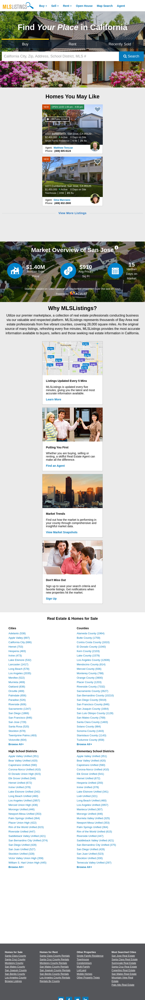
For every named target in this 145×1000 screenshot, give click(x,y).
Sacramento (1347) (19, 708)
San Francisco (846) (20, 717)
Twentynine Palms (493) (22, 735)
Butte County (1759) (88, 637)
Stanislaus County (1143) (91, 735)
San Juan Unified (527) (21, 849)
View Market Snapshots (62, 532)
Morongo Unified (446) (21, 809)
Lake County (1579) (88, 655)
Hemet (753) (15, 646)
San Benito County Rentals (54, 974)
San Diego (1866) (18, 713)
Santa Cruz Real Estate (124, 966)
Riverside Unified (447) (21, 831)
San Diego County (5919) (91, 699)
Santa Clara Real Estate (125, 959)
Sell (53, 5)
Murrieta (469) (16, 682)
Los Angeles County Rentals (55, 977)
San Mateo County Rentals (54, 966)
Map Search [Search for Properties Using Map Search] (105, 5)
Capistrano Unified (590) (22, 765)
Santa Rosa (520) (18, 726)
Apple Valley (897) (19, 637)
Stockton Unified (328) (21, 853)
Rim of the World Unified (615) (26, 827)
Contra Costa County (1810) (93, 642)
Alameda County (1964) (90, 633)
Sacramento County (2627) (92, 691)
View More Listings (72, 213)
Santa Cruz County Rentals (54, 959)
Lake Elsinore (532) (19, 659)
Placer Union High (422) (22, 822)
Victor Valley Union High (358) (25, 858)
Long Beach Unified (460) (23, 796)
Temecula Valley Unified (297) (94, 862)
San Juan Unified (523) (90, 853)
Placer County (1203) (89, 682)
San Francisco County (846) (93, 704)
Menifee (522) (16, 677)
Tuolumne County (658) (90, 739)
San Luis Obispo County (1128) (95, 713)
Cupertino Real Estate (123, 970)
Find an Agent (55, 465)
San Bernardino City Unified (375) (96, 844)
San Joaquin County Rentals (55, 970)
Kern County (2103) (88, 651)
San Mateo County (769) (91, 717)
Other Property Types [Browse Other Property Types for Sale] (88, 977)
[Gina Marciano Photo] (95, 197)
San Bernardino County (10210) (95, 695)
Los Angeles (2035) (19, 673)
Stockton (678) (17, 730)
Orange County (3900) (90, 677)
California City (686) (20, 642)
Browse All (16, 744)
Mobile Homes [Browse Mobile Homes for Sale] (84, 974)
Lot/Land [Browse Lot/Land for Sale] (81, 970)
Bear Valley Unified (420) (23, 760)
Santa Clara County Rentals (55, 955)
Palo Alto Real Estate (123, 984)
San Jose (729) (17, 722)
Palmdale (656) (17, 695)
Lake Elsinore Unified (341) (92, 791)
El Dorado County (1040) (91, 646)
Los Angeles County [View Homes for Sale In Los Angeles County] (15, 977)
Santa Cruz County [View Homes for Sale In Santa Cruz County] (15, 959)
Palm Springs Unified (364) (24, 818)
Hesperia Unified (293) (90, 782)
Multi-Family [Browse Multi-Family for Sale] (83, 966)
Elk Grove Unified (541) (90, 773)
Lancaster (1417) (18, 664)
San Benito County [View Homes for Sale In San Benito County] (15, 974)
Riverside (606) (17, 704)
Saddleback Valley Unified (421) (27, 836)
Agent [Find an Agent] (121, 5)
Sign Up (51, 598)
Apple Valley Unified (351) (23, 756)
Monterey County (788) (90, 673)
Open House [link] (84, 5)
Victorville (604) (17, 739)
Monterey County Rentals (53, 963)
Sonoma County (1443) (90, 730)
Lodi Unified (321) (87, 796)
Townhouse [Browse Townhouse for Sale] (83, 959)
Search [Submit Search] (131, 56)
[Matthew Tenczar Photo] (95, 144)
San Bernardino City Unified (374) (28, 840)
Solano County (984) (89, 726)
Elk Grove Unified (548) (22, 778)
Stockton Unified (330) (90, 858)
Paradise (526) (17, 699)
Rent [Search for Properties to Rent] (72, 44)
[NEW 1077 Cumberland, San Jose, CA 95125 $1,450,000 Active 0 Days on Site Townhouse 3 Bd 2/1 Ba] (72, 177)
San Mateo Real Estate (124, 974)
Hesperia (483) (17, 651)
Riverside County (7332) (91, 686)
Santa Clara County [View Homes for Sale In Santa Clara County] (15, 955)
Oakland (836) (16, 686)
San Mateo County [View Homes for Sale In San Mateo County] (15, 966)
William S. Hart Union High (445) (27, 862)
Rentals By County (50, 981)
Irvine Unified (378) (19, 787)
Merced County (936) (89, 668)
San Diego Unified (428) (22, 844)
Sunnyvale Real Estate (124, 963)
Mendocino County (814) (91, 664)
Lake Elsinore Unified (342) (24, 791)
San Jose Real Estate (123, 955)
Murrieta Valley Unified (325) (93, 818)
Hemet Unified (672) (20, 782)
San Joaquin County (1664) (93, 708)
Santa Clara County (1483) (92, 722)
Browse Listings (13, 981)
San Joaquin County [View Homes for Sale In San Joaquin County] (16, 970)
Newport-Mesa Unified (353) (24, 813)
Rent (66, 5)
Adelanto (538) (17, 633)
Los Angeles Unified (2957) (24, 800)
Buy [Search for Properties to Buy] (25, 44)
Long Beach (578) (18, 668)
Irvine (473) (15, 655)
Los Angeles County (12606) (93, 659)
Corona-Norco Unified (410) (24, 769)
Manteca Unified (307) (90, 809)
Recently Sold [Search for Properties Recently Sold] (120, 44)
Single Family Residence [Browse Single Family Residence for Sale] (90, 955)
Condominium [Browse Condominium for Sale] (84, 963)
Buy (41, 5)
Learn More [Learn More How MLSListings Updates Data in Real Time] (53, 399)
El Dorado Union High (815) (24, 773)
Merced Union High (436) (23, 804)
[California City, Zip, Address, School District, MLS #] (60, 56)
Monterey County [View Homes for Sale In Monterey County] (14, 963)
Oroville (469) (16, 691)
